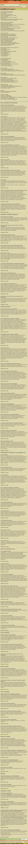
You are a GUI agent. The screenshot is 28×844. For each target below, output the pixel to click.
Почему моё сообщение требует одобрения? (7, 44)
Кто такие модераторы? (4, 60)
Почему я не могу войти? (4, 16)
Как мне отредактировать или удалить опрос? (8, 38)
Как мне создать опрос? (4, 36)
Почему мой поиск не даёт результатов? (7, 79)
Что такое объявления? (4, 53)
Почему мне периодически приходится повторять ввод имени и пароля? (12, 19)
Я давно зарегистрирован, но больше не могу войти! (9, 17)
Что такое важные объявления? (5, 52)
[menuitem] (3, 4)
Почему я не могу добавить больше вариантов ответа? (9, 37)
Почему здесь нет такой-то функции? (6, 96)
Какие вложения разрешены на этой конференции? (9, 91)
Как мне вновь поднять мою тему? (6, 45)
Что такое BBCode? (4, 48)
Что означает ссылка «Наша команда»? (7, 65)
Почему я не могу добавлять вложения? (7, 40)
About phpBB (23, 797)
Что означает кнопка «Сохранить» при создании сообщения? (10, 43)
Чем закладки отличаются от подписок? (7, 85)
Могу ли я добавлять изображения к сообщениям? (8, 51)
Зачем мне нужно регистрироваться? (6, 12)
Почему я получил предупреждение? (6, 41)
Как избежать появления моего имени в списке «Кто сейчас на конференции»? (13, 24)
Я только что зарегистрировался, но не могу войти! (8, 15)
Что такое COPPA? (3, 13)
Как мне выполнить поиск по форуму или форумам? (9, 78)
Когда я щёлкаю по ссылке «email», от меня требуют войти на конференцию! (12, 30)
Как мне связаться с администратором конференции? (9, 99)
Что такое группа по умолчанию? (6, 64)
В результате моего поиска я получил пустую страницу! (9, 80)
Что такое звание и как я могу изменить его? (7, 29)
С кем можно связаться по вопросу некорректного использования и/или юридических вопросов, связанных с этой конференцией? (14, 98)
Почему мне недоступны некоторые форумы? (8, 39)
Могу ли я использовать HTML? (5, 49)
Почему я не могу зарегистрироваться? (7, 14)
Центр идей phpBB (4, 804)
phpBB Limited (9, 795)
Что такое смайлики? (4, 50)
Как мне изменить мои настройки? (6, 23)
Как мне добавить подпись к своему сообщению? (8, 35)
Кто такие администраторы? (5, 59)
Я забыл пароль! (3, 18)
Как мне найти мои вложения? (5, 92)
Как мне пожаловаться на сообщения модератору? (8, 42)
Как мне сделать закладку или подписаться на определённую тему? (11, 86)
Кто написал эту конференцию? (5, 95)
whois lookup (13, 814)
